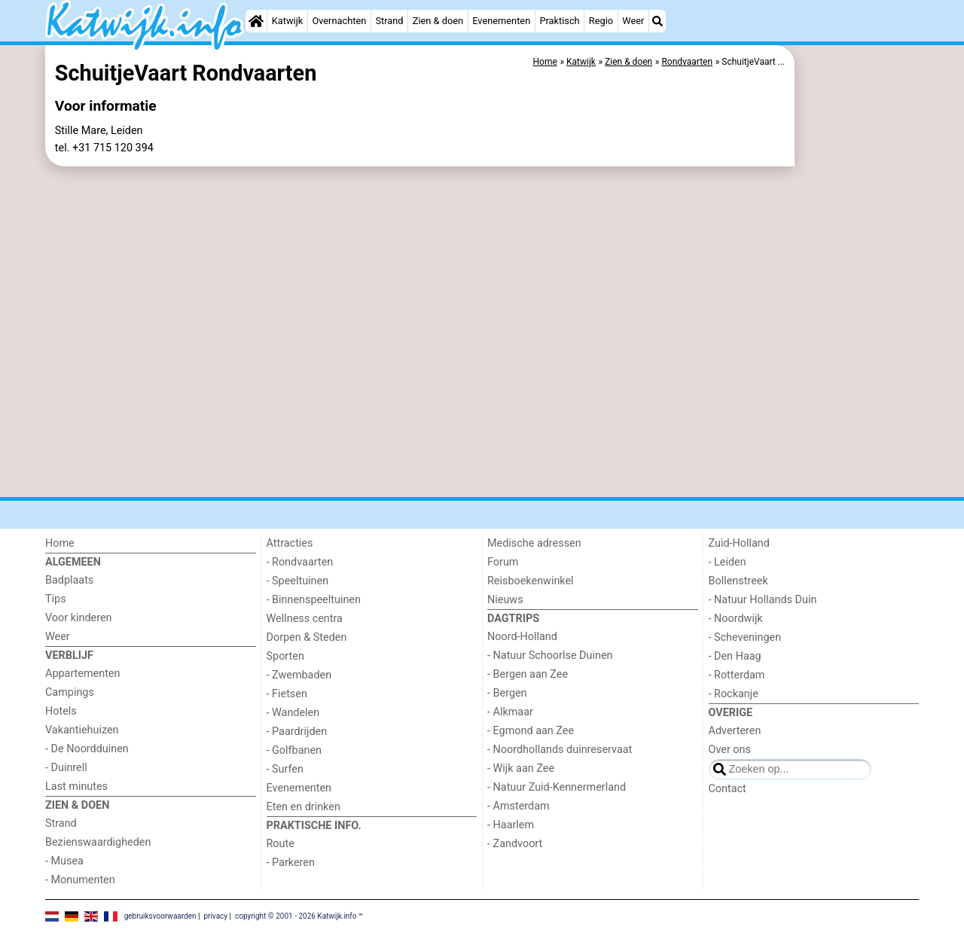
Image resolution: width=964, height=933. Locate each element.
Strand (389, 20)
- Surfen (285, 769)
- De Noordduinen (87, 748)
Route (280, 843)
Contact (727, 788)
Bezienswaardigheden (98, 842)
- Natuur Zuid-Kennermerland (556, 787)
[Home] (256, 21)
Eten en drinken (303, 806)
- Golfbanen (294, 750)
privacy (215, 915)
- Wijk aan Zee (520, 768)
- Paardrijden (297, 731)
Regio (601, 20)
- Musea (64, 861)
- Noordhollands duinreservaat (559, 749)
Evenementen (501, 20)
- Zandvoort (514, 843)
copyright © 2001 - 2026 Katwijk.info (296, 915)
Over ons (730, 749)
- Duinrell (66, 767)
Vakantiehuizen (82, 730)
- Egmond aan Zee (530, 730)
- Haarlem (510, 825)
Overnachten (339, 20)
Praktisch (559, 20)
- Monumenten (80, 880)
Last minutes (76, 786)
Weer (633, 20)
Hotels (61, 711)
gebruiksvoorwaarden (160, 915)
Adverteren (735, 730)
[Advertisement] (858, 391)
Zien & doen (438, 20)
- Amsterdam (518, 806)
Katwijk (287, 20)
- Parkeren (291, 862)
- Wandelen (293, 712)
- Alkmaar (510, 712)
